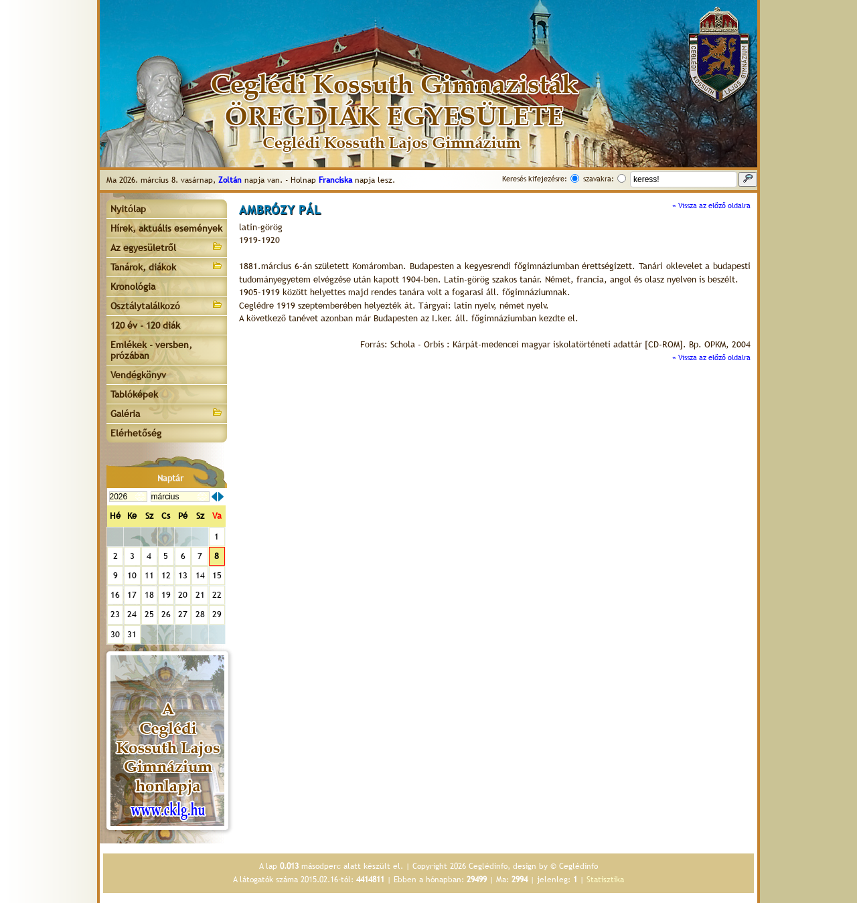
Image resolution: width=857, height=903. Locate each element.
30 (115, 634)
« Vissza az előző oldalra (711, 205)
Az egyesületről (166, 246)
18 (149, 595)
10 (132, 575)
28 (200, 614)
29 (217, 614)
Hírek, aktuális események (166, 228)
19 (166, 595)
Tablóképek (134, 394)
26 (166, 614)
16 (115, 595)
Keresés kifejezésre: (534, 179)
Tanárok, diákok (166, 266)
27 (182, 614)
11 (149, 575)
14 (200, 575)
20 (182, 595)
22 (217, 595)
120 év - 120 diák (145, 325)
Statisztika (605, 879)
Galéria (166, 412)
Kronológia (132, 286)
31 (132, 634)
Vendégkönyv (138, 375)
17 (132, 595)
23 (115, 614)
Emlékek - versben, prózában (151, 350)
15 (217, 575)
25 (149, 614)
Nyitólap (128, 208)
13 (182, 575)
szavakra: (598, 179)
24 (132, 614)
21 (200, 595)
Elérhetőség (135, 433)
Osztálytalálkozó (166, 305)
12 (166, 575)
